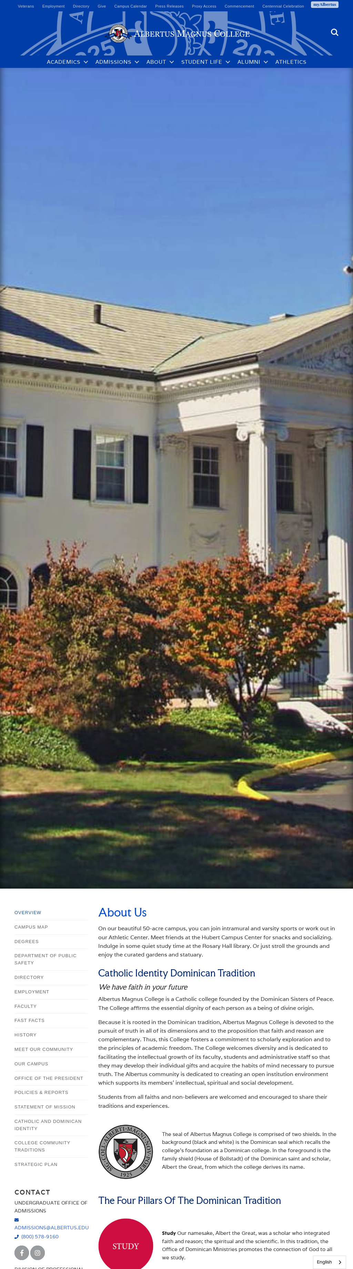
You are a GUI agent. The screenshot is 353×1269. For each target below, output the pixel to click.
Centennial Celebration (283, 6)
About (156, 62)
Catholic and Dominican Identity (48, 1125)
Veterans (26, 6)
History (25, 1034)
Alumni (249, 62)
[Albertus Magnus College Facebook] (21, 1253)
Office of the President (48, 1078)
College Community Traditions (42, 1146)
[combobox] (329, 1262)
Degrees (26, 941)
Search (334, 32)
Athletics (290, 62)
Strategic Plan (36, 1164)
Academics (63, 62)
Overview (27, 912)
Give (102, 6)
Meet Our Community (43, 1049)
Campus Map (31, 927)
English (324, 1262)
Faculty (25, 1006)
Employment (53, 6)
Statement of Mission (44, 1106)
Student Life (201, 62)
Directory (81, 6)
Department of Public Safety (45, 959)
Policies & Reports (41, 1092)
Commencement (239, 6)
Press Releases (169, 6)
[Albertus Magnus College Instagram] (37, 1253)
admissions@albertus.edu (51, 1227)
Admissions (113, 62)
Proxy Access (204, 6)
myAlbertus (324, 4)
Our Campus (31, 1063)
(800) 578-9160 (40, 1236)
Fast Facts (29, 1020)
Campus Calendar (130, 6)
